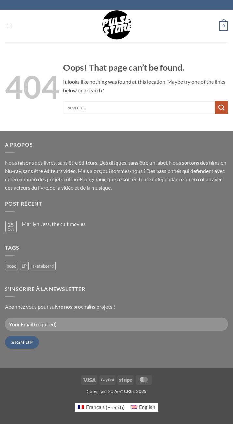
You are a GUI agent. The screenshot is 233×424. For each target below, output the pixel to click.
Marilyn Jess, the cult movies (54, 224)
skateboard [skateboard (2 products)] (43, 265)
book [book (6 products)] (11, 265)
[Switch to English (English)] (143, 407)
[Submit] (221, 107)
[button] (9, 26)
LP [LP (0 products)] (24, 265)
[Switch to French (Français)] (101, 407)
